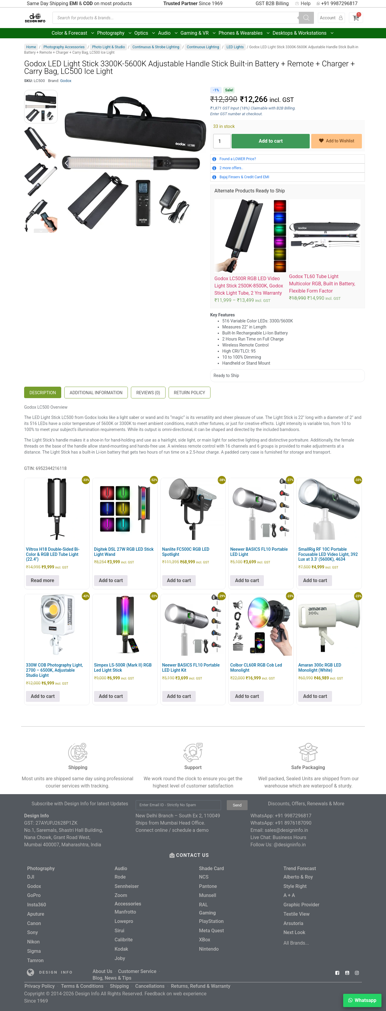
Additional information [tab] (96, 392)
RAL (203, 904)
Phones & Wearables (245, 33)
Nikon (33, 940)
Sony (32, 931)
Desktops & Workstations (303, 33)
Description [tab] (43, 392)
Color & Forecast (73, 33)
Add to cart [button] (111, 580)
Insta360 (36, 904)
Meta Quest (211, 929)
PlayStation (211, 920)
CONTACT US (193, 855)
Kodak (121, 947)
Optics (145, 33)
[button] (362, 1000)
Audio (168, 33)
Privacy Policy (39, 982)
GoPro (34, 895)
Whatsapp (365, 1000)
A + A (289, 895)
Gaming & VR (199, 33)
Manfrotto (125, 911)
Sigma (34, 949)
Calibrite (124, 938)
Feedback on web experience (175, 989)
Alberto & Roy (298, 876)
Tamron (35, 958)
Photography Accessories (63, 47)
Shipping (119, 982)
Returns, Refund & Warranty (200, 982)
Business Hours (289, 837)
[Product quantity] (222, 141)
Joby (120, 956)
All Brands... (296, 941)
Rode (120, 876)
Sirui (119, 929)
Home (31, 47)
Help (303, 3)
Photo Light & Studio (108, 47)
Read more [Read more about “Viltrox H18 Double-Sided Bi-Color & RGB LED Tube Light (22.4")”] (42, 580)
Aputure (35, 913)
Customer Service (137, 968)
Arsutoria (293, 922)
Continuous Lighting (203, 47)
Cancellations (149, 982)
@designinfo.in (290, 845)
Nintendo (209, 947)
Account (331, 18)
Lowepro (124, 920)
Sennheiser (127, 886)
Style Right (295, 886)
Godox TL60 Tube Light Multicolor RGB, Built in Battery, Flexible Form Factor (322, 284)
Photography (114, 33)
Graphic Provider (301, 904)
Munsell (207, 895)
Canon (34, 922)
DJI (30, 876)
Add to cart (271, 141)
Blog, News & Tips (112, 975)
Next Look (294, 931)
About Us (102, 968)
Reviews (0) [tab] (148, 392)
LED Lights (235, 47)
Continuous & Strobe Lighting (155, 47)
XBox (204, 938)
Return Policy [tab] (189, 392)
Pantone (208, 886)
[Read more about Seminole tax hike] (30, 970)
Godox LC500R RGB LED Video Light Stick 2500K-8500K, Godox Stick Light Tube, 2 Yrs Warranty (248, 286)
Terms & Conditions (82, 982)
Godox (65, 80)
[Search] (306, 18)
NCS (203, 876)
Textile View (296, 913)
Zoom (121, 895)
